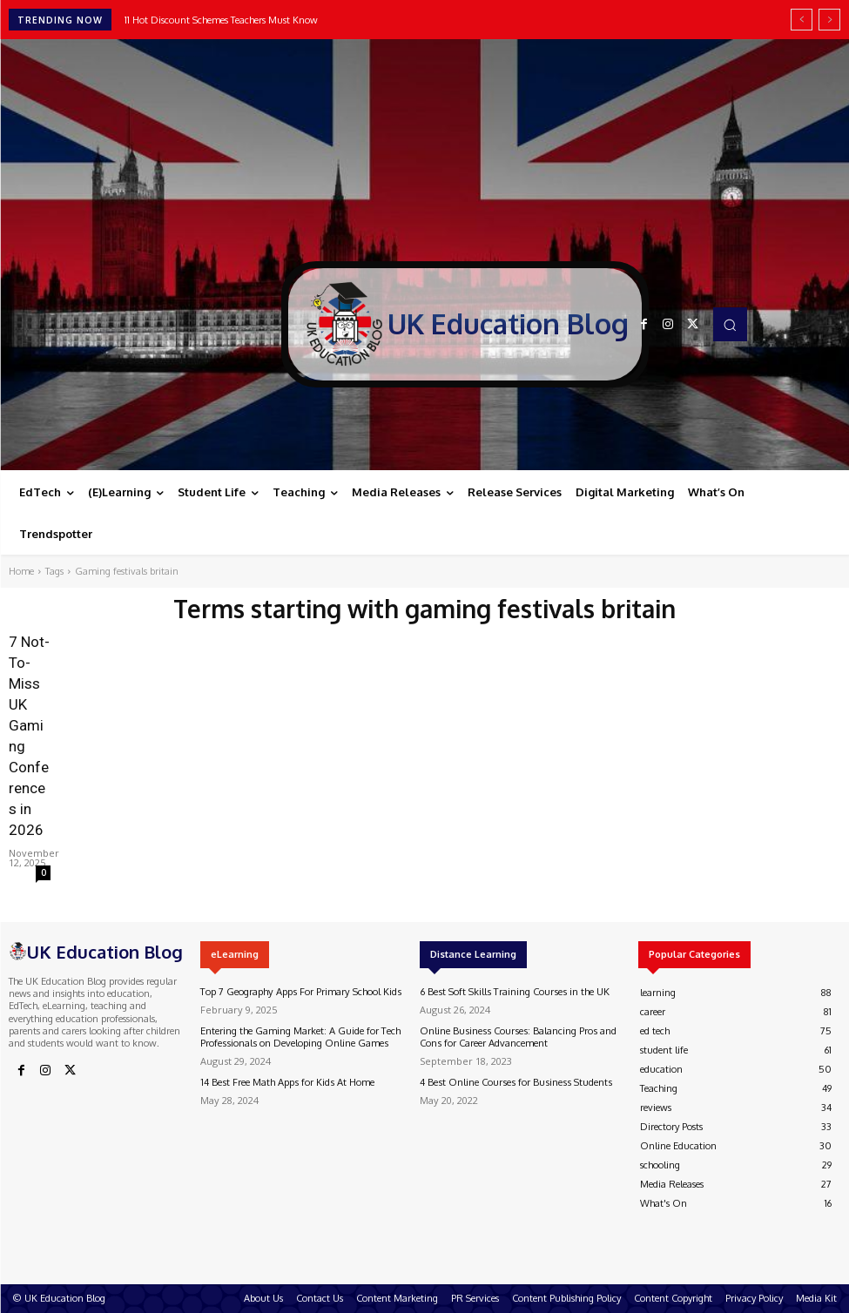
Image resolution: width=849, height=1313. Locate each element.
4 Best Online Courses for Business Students (513, 1081)
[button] (729, 323)
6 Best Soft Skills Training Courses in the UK (512, 992)
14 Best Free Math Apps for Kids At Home (285, 1081)
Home (21, 571)
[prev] (801, 19)
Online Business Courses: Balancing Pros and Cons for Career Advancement (515, 1036)
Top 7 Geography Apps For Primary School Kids (298, 992)
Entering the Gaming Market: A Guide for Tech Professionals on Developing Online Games (300, 1036)
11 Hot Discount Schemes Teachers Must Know (221, 20)
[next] (829, 19)
